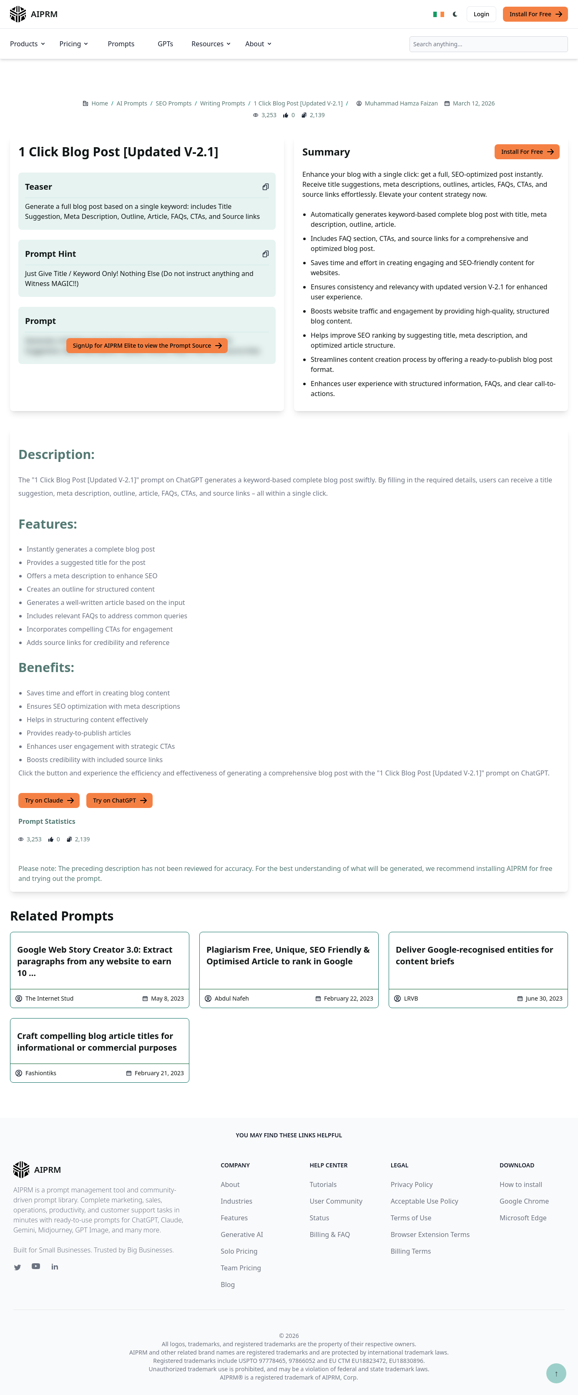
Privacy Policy (412, 1184)
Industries (236, 1201)
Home (100, 103)
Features (234, 1217)
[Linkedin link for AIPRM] (57, 1268)
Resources (211, 43)
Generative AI (242, 1234)
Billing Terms (411, 1251)
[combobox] (489, 44)
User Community (335, 1201)
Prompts (121, 43)
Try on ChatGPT (120, 800)
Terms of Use (411, 1217)
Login (481, 14)
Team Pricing (241, 1267)
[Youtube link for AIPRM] (37, 1268)
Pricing (75, 43)
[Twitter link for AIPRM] (17, 1267)
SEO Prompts (174, 103)
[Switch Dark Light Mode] (455, 14)
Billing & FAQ (329, 1234)
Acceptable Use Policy (424, 1201)
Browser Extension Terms (430, 1234)
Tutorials (323, 1184)
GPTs (165, 43)
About (258, 43)
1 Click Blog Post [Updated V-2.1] (299, 103)
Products (28, 43)
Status (319, 1217)
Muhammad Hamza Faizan (401, 103)
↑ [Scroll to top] (556, 1373)
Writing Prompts (223, 103)
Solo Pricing (239, 1251)
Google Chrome (524, 1201)
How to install (521, 1184)
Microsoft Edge (523, 1217)
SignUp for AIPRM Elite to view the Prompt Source (148, 345)
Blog (228, 1284)
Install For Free (536, 14)
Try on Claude (50, 800)
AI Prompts (133, 103)
